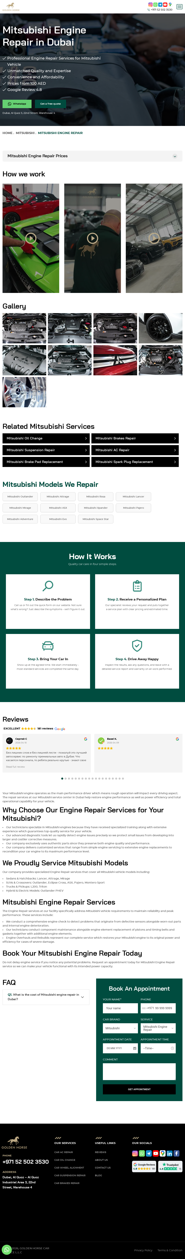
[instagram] (150, 5)
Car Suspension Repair (70, 1175)
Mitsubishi (25, 133)
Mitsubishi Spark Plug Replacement (124, 462)
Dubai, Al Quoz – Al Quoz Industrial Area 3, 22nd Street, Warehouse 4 (21, 1182)
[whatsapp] (155, 5)
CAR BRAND (111, 1019)
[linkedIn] (170, 1153)
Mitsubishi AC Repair (112, 450)
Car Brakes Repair (66, 1183)
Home (7, 133)
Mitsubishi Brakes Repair (116, 438)
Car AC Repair (63, 1152)
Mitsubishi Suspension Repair (31, 450)
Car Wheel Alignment (69, 1168)
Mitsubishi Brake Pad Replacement (35, 462)
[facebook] (176, 1153)
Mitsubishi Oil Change (24, 438)
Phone (146, 999)
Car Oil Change (64, 1160)
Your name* (112, 999)
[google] (170, 4)
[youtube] (165, 5)
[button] (62, 779)
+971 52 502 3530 (26, 1162)
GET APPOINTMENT (139, 1089)
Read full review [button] (15, 767)
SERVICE (147, 1019)
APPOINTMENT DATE (117, 1039)
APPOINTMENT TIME (155, 1039)
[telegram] (160, 5)
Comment (110, 1059)
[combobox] (147, 1008)
